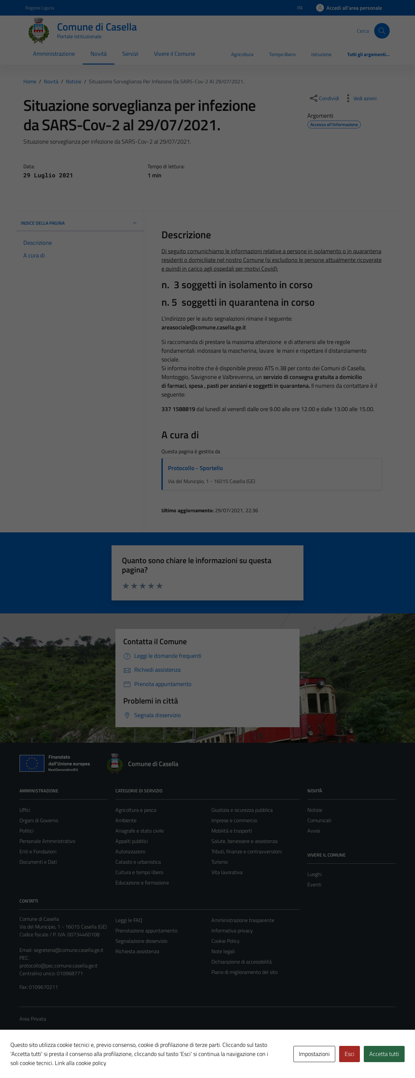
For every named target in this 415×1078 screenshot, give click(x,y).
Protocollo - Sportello (195, 468)
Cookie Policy (225, 941)
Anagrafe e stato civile (139, 831)
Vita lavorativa (227, 872)
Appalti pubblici (131, 841)
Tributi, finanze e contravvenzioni (246, 851)
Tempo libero (282, 54)
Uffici (24, 810)
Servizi (130, 53)
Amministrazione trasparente (242, 920)
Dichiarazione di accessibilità (241, 961)
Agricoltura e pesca (135, 810)
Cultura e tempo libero (139, 872)
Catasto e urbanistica (138, 862)
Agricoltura (242, 54)
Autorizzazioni (130, 851)
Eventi (314, 884)
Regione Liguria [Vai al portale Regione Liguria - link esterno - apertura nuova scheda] (39, 7)
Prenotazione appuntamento (146, 930)
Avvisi (313, 831)
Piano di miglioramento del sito (244, 972)
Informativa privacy (232, 930)
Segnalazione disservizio (141, 941)
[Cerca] (382, 31)
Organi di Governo (38, 820)
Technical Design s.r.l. (63, 1059)
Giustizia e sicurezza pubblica (242, 810)
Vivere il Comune (174, 53)
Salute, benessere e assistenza (244, 841)
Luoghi (314, 874)
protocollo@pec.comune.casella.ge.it (58, 965)
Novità (98, 53)
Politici (26, 831)
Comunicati (319, 820)
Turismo (219, 862)
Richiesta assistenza (137, 951)
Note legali (223, 951)
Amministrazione (54, 53)
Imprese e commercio (234, 820)
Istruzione (321, 54)
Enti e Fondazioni (37, 851)
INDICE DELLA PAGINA (79, 223)
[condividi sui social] (323, 98)
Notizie (314, 810)
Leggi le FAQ (128, 920)
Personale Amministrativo (47, 841)
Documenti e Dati (38, 862)
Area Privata (32, 1019)
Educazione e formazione (142, 882)
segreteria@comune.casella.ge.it (68, 950)
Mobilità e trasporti (231, 831)
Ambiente (125, 820)
